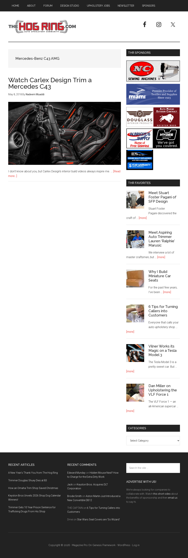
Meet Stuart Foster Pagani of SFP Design (162, 197)
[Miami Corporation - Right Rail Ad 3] (153, 103)
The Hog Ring (42, 27)
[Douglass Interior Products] (139, 126)
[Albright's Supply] (139, 147)
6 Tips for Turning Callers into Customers (163, 311)
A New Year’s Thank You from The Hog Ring (33, 472)
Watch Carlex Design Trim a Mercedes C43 (50, 83)
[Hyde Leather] (166, 147)
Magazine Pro (80, 545)
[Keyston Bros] (166, 126)
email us (172, 497)
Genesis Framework (103, 545)
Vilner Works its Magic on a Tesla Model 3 (162, 350)
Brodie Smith (74, 496)
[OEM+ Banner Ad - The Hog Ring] (139, 169)
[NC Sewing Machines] (153, 80)
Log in (136, 545)
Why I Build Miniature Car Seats (159, 276)
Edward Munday (76, 472)
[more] (143, 218)
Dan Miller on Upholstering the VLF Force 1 (162, 390)
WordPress (123, 545)
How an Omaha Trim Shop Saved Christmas (33, 488)
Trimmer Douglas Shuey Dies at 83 (27, 480)
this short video (162, 493)
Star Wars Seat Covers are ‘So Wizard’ (98, 519)
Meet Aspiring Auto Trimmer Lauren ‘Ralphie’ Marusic (161, 238)
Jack (70, 484)
